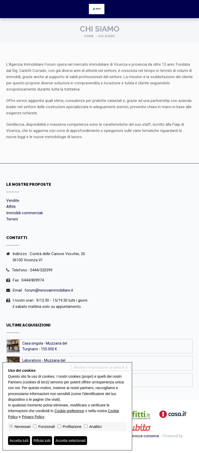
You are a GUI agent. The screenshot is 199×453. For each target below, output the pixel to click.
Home (89, 36)
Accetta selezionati (71, 441)
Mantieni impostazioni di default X (101, 367)
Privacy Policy (33, 417)
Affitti (11, 206)
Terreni (12, 219)
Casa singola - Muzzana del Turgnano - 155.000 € (44, 346)
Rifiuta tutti (42, 441)
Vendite (12, 200)
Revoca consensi (144, 436)
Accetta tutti (19, 441)
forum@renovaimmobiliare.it (49, 290)
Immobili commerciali (24, 213)
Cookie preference (69, 411)
